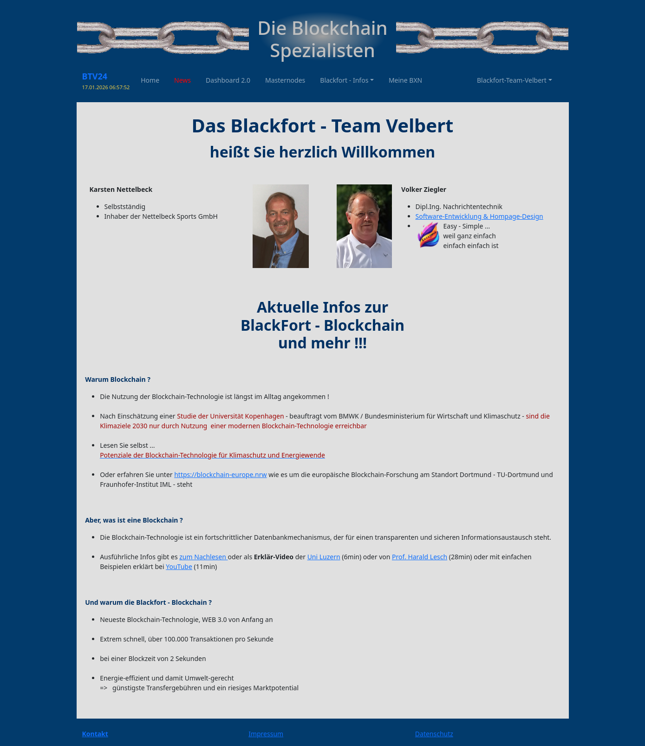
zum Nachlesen (203, 556)
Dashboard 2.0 (228, 80)
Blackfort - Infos (344, 80)
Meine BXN (405, 80)
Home (150, 80)
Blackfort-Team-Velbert (512, 80)
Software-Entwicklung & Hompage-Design (479, 216)
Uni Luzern (323, 556)
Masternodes (285, 80)
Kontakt (95, 733)
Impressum (265, 733)
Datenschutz (434, 733)
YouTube (179, 566)
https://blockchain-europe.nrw (220, 474)
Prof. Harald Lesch (419, 556)
